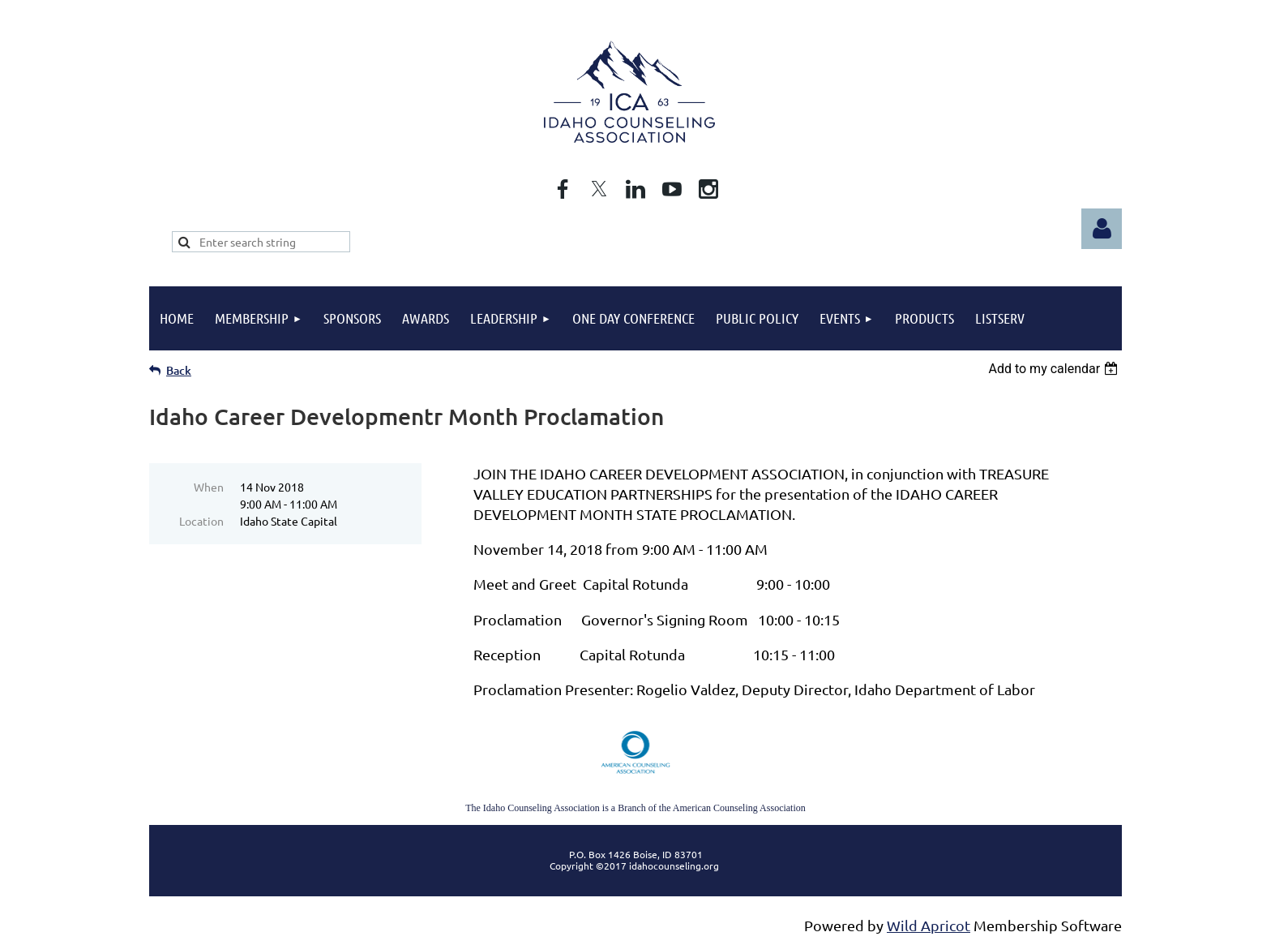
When (209, 486)
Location (201, 520)
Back (178, 370)
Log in (1101, 228)
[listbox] (1055, 369)
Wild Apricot (928, 925)
